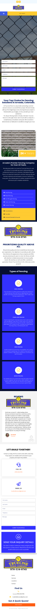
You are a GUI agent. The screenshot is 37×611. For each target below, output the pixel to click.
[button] (4, 13)
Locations (14, 581)
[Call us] (18, 465)
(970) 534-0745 (18, 472)
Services (14, 578)
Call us (18, 469)
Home (13, 575)
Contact (14, 583)
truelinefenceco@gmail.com (18, 491)
